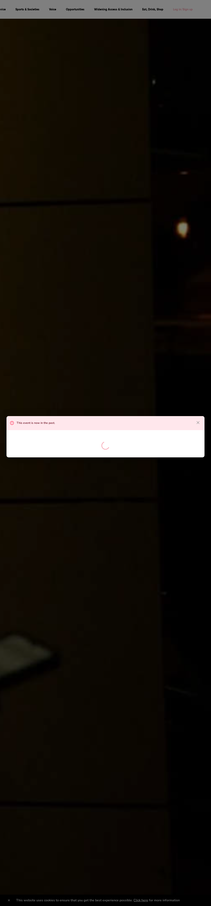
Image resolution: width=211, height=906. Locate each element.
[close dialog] (198, 422)
